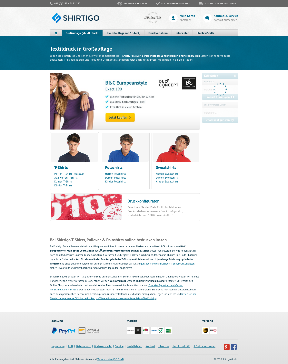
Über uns (163, 346)
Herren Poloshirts (115, 173)
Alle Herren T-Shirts (66, 177)
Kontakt (150, 346)
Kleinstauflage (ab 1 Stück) (123, 33)
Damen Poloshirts (115, 177)
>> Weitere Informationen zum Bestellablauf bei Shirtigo (126, 298)
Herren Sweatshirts (167, 173)
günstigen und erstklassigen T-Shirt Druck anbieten (167, 263)
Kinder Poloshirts (115, 181)
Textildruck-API (181, 346)
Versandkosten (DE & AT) (110, 359)
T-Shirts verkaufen (204, 346)
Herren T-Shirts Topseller (69, 173)
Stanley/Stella (205, 33)
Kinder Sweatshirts (167, 181)
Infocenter (182, 33)
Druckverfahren (158, 33)
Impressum (58, 346)
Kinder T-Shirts (63, 185)
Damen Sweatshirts (167, 177)
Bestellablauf (134, 346)
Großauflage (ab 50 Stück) (82, 33)
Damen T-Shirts (63, 181)
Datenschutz (83, 346)
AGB (70, 346)
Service (119, 346)
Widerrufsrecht (103, 346)
